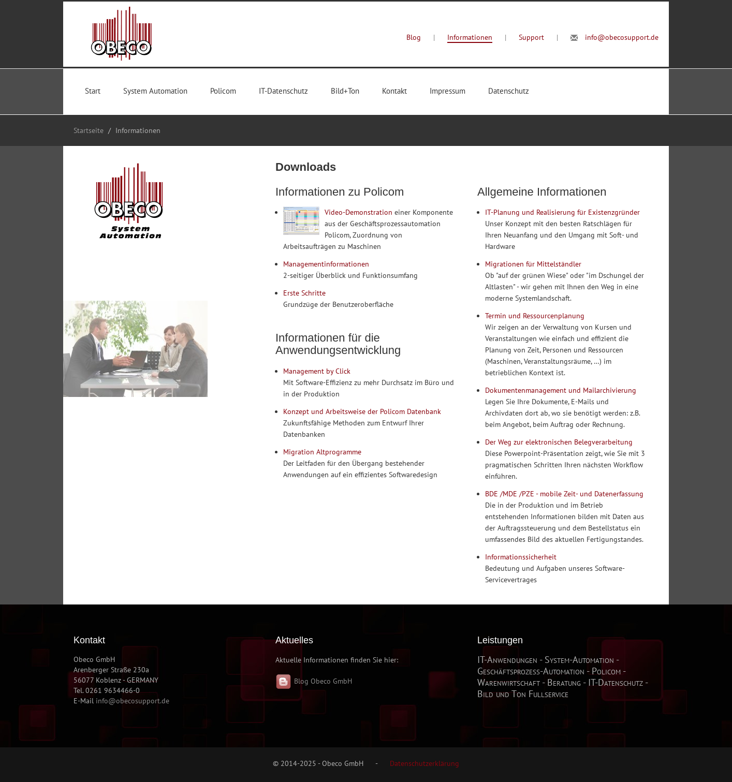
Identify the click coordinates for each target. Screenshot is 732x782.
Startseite (89, 130)
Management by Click (316, 371)
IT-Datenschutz (283, 91)
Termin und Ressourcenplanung (534, 315)
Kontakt (394, 91)
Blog (413, 37)
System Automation (155, 91)
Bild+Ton (345, 91)
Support (531, 37)
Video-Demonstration (358, 212)
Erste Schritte (304, 293)
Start (92, 91)
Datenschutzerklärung (424, 763)
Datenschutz (508, 91)
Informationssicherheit (521, 557)
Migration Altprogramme (322, 451)
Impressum (447, 91)
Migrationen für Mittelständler (533, 264)
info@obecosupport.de (621, 37)
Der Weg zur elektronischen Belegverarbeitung (559, 442)
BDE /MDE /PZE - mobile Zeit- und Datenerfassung (564, 493)
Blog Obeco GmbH (313, 681)
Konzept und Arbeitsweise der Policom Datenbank (362, 411)
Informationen (469, 37)
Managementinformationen (326, 264)
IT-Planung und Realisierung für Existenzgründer (562, 212)
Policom (223, 91)
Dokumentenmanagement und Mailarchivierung (560, 390)
